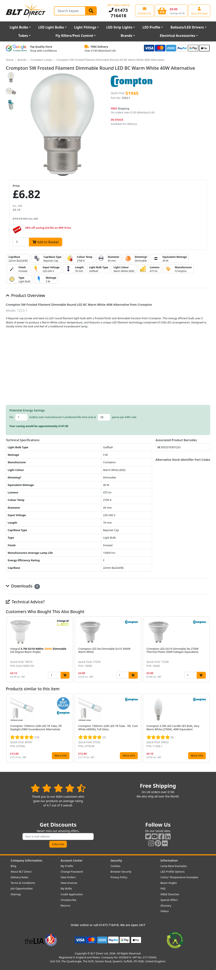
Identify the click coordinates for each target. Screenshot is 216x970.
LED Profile (151, 27)
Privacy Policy (118, 877)
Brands (126, 35)
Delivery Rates (19, 877)
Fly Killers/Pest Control (74, 35)
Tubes (23, 35)
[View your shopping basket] (171, 11)
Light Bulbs (19, 27)
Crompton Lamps (41, 60)
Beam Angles (168, 883)
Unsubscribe (68, 900)
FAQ (162, 888)
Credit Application (72, 894)
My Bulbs (66, 888)
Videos (164, 911)
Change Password (72, 871)
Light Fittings (85, 27)
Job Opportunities (22, 888)
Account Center (72, 860)
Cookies (115, 866)
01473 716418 (118, 13)
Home (9, 60)
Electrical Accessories (177, 35)
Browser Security (121, 871)
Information (169, 860)
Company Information (26, 860)
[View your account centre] (199, 11)
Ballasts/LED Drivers (187, 27)
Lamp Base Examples (173, 866)
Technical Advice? (25, 602)
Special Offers (169, 900)
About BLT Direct (21, 871)
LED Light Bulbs (51, 27)
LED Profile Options (172, 871)
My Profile (67, 866)
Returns (65, 905)
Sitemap (16, 894)
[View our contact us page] (144, 11)
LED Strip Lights (119, 27)
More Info (61, 755)
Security (116, 860)
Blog (13, 866)
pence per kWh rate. (124, 417)
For (11, 417)
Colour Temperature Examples (179, 877)
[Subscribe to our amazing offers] (58, 836)
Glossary (165, 905)
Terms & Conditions (23, 883)
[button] (207, 649)
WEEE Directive (169, 894)
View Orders (68, 877)
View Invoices (69, 883)
